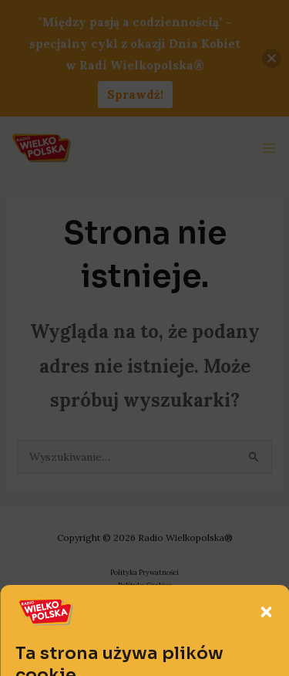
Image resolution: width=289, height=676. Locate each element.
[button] (266, 612)
